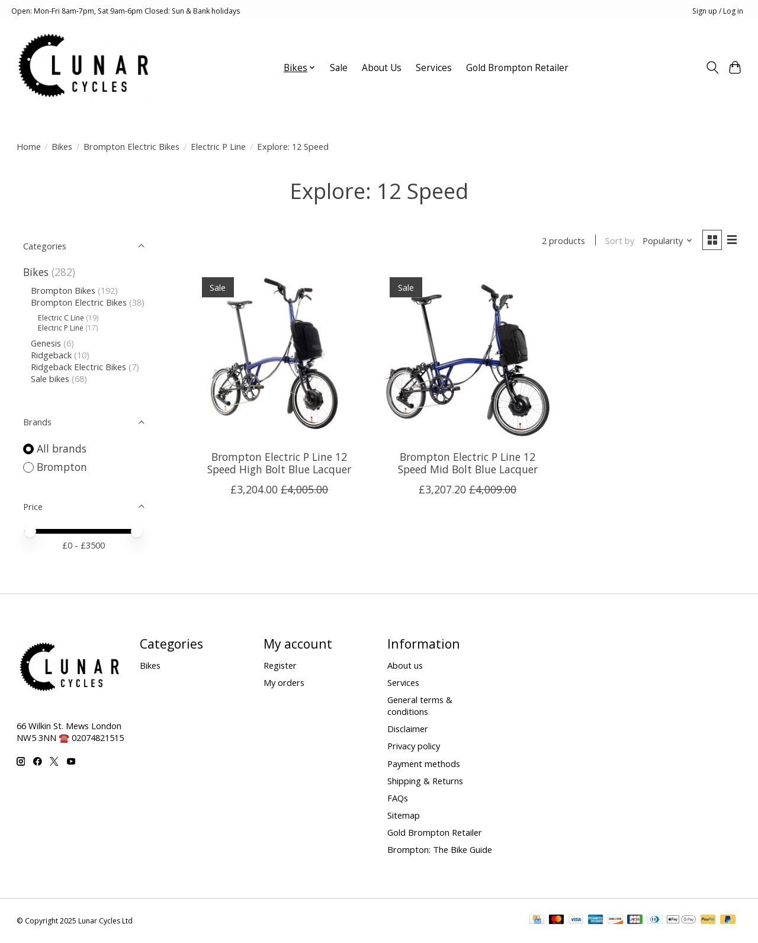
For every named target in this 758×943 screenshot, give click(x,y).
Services (434, 68)
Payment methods (423, 763)
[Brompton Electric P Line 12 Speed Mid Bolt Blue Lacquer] (467, 356)
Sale (339, 68)
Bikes (62, 146)
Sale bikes (50, 378)
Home (29, 146)
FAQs (397, 798)
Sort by (618, 241)
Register (280, 665)
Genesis (46, 343)
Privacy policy (413, 746)
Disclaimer (407, 728)
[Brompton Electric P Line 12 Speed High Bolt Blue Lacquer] (279, 356)
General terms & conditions (419, 705)
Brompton (62, 467)
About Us (382, 68)
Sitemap (403, 815)
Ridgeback (51, 355)
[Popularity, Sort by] (666, 241)
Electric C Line (61, 318)
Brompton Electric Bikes (131, 146)
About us (405, 665)
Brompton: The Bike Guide (439, 849)
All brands (61, 448)
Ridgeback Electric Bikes (78, 367)
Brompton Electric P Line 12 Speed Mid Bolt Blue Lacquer (468, 464)
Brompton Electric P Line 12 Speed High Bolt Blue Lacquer (279, 464)
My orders (284, 682)
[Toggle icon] (712, 67)
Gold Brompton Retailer (517, 68)
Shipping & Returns (425, 781)
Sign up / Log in (717, 11)
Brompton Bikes (63, 290)
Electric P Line (218, 146)
